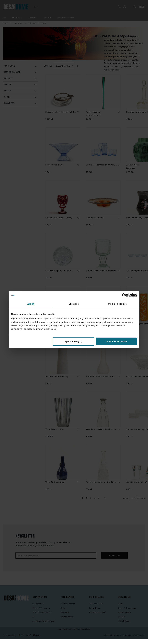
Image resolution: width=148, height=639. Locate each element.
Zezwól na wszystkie (116, 341)
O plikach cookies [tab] (117, 303)
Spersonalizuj (74, 341)
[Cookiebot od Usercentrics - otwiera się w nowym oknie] (124, 295)
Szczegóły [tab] (74, 303)
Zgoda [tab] (30, 303)
